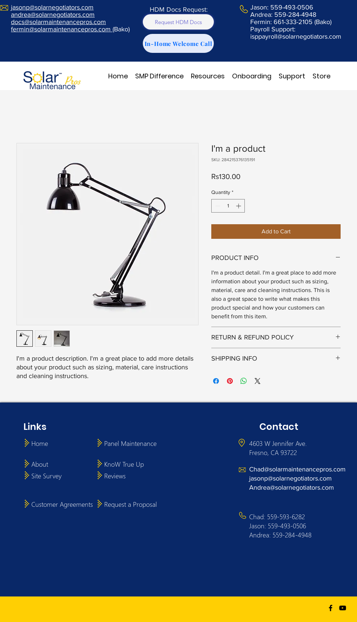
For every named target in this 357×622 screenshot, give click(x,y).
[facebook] (330, 608)
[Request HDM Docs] (178, 22)
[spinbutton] (228, 205)
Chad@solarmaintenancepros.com (297, 469)
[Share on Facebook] (216, 381)
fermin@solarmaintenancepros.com (62, 29)
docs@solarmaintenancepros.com (58, 22)
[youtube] (342, 608)
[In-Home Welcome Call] (178, 43)
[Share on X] (257, 381)
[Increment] (239, 205)
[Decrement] (216, 205)
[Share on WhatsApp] (243, 381)
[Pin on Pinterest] (229, 381)
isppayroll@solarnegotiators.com (295, 36)
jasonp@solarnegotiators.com (290, 478)
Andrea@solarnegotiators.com (291, 487)
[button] (159, 76)
